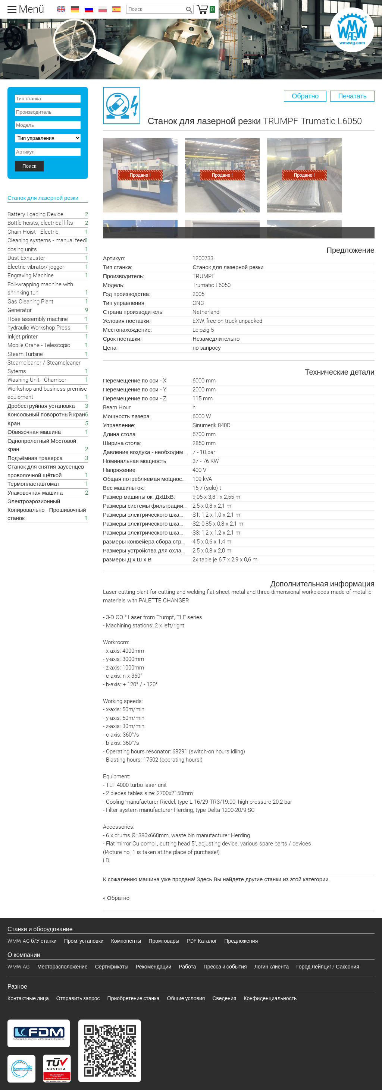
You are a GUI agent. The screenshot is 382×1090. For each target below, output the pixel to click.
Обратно (305, 96)
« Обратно (116, 898)
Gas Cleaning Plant (30, 301)
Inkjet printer (22, 336)
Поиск (29, 166)
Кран (13, 423)
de (75, 9)
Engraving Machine (30, 275)
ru (89, 9)
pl (102, 9)
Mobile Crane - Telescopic (38, 345)
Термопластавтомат (33, 484)
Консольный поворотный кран (46, 414)
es (116, 9)
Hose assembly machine (37, 319)
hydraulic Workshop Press (39, 327)
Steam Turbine (25, 354)
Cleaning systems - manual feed (46, 240)
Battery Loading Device (35, 214)
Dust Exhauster (26, 258)
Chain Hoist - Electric (33, 232)
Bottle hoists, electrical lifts (40, 223)
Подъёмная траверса (35, 458)
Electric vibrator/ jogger (35, 267)
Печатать (352, 96)
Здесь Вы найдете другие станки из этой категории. (263, 879)
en (61, 9)
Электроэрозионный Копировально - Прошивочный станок (46, 510)
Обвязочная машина (34, 432)
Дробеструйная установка (41, 406)
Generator (19, 310)
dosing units (22, 249)
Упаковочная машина (35, 492)
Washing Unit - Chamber (36, 380)
